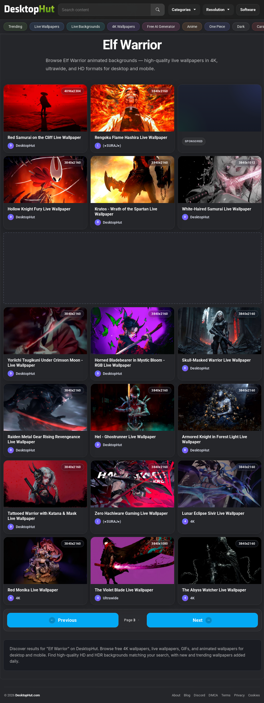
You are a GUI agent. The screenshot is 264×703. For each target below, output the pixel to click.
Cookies (254, 695)
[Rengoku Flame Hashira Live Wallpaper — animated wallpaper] (132, 118)
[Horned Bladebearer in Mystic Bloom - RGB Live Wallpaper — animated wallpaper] (132, 343)
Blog (187, 695)
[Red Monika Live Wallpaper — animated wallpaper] (45, 571)
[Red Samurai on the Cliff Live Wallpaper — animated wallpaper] (45, 118)
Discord (199, 695)
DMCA (213, 695)
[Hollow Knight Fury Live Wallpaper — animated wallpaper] (45, 192)
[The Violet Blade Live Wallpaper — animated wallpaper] (132, 571)
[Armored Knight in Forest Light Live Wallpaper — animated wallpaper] (219, 420)
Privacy (239, 695)
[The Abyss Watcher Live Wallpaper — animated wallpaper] (219, 571)
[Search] (157, 10)
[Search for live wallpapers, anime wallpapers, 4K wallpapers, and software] (104, 10)
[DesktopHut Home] (29, 10)
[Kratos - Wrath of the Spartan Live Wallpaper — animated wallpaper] (132, 192)
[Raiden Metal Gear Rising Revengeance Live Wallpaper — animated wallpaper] (45, 420)
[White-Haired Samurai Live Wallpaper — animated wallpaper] (219, 192)
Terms (226, 695)
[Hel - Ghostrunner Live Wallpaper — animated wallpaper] (132, 420)
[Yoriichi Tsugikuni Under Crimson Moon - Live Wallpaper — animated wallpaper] (45, 343)
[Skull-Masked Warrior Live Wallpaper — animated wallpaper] (219, 343)
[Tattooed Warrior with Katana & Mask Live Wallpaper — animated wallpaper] (45, 496)
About (176, 695)
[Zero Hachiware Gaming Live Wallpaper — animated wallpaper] (132, 496)
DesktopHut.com (27, 695)
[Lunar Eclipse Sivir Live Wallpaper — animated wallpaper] (219, 496)
